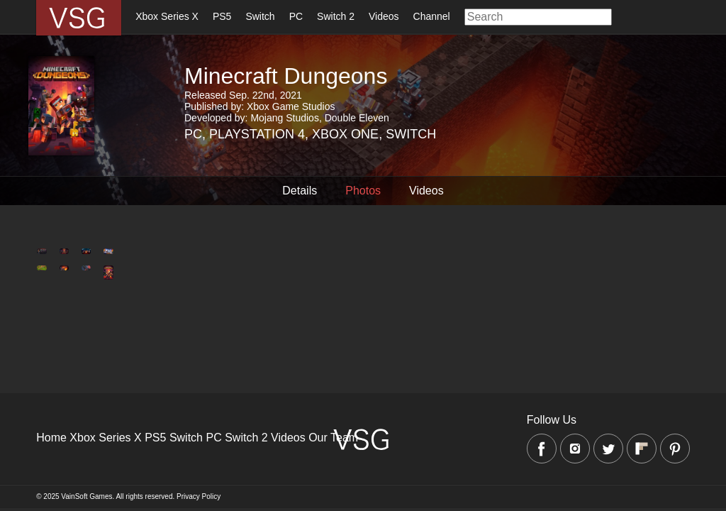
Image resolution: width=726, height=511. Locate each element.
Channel (431, 16)
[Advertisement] (363, 389)
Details (299, 191)
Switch (259, 16)
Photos (363, 191)
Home (51, 438)
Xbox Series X (167, 16)
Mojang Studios (284, 117)
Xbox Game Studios (291, 106)
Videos (384, 16)
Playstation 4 (257, 134)
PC (296, 16)
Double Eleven (357, 117)
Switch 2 (335, 16)
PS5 (222, 16)
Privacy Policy (198, 496)
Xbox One (345, 134)
